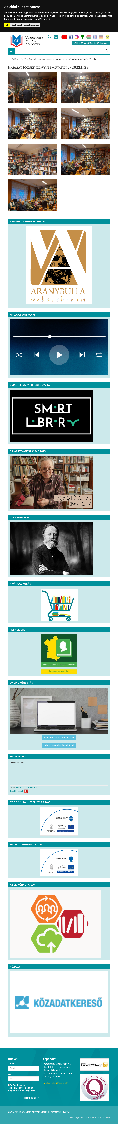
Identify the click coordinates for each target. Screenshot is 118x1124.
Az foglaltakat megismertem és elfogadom (21, 1088)
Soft (66, 1112)
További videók (16, 791)
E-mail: (11, 1064)
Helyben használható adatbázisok (59, 745)
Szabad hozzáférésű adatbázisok (59, 737)
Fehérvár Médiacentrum (27, 788)
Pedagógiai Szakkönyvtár (40, 59)
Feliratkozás (29, 1097)
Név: (10, 1074)
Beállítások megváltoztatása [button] (25, 25)
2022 (23, 59)
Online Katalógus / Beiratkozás (91, 43)
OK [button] (7, 25)
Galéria (15, 59)
